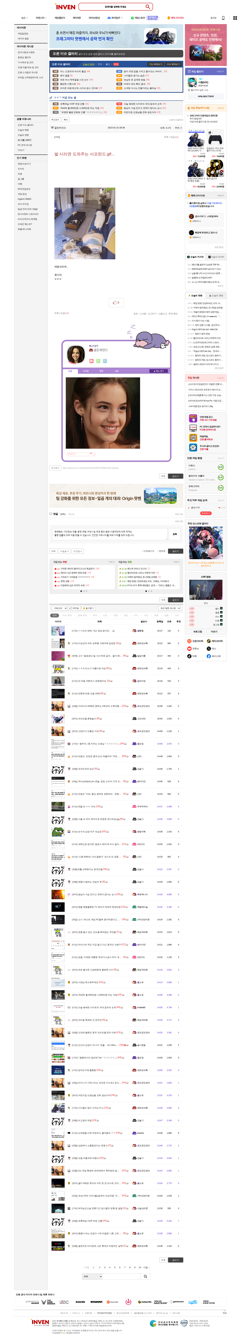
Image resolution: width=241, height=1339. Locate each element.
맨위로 (162, 551)
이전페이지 (148, 551)
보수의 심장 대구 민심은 (87, 831)
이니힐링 (98, 361)
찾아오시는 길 (162, 1313)
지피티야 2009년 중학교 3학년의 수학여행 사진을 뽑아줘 (103, 706)
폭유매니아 (142, 894)
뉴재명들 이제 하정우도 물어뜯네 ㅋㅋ (93, 1133)
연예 (82, 615)
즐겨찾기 (90, 608)
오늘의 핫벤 (23, 130)
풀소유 (140, 982)
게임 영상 (22, 194)
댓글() (174, 137)
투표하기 (206, 513)
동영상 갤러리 (24, 57)
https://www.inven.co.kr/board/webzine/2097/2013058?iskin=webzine (91, 468)
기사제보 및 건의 (25, 62)
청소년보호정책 (122, 1313)
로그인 (213, 18)
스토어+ (220, 108)
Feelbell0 (141, 1007)
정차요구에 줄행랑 (84, 1070)
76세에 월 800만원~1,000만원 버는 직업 (94, 995)
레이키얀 (141, 781)
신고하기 (152, 313)
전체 (54, 615)
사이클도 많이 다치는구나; (88, 1108)
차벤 (20, 174)
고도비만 (141, 718)
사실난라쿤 (142, 1208)
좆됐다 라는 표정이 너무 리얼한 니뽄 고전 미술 (98, 1233)
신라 (139, 756)
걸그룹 (21, 179)
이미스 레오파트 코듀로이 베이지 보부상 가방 (206, 389)
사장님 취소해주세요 (85, 982)
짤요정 (140, 743)
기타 (177, 615)
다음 (145, 1267)
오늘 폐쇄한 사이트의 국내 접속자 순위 (94, 1007)
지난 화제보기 (155, 64)
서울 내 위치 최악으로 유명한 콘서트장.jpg (95, 819)
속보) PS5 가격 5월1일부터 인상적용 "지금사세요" (99, 1196)
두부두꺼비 (142, 806)
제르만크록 (142, 643)
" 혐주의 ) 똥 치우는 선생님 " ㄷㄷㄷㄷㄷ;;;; (96, 743)
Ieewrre (140, 1133)
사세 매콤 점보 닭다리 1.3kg (200, 406)
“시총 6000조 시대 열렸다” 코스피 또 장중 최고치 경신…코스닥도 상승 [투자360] (114, 857)
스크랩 (143, 313)
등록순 (63, 514)
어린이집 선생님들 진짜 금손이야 (91, 1095)
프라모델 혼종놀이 (84, 718)
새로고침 (179, 514)
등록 (175, 534)
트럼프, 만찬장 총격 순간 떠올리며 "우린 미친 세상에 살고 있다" (106, 756)
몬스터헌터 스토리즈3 (28, 214)
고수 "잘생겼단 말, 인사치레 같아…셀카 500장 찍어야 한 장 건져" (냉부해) (111, 656)
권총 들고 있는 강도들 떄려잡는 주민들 (94, 932)
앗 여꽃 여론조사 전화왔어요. (89, 681)
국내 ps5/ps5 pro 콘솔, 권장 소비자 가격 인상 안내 (99, 781)
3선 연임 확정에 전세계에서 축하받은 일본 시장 (98, 1170)
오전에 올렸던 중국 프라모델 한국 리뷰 (94, 1032)
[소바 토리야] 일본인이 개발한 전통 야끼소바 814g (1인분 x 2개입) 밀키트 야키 (206, 384)
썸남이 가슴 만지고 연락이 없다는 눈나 (94, 894)
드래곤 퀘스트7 (25, 224)
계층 (156, 615)
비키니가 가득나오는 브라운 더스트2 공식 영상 (98, 1083)
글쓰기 (175, 600)
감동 (166, 615)
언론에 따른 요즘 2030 (86, 693)
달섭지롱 (141, 656)
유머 (95, 615)
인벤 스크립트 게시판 (28, 72)
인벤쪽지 (91, 361)
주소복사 (55, 468)
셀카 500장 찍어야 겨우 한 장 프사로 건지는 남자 (99, 1183)
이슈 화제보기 (173, 64)
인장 (70, 371)
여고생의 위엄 (82, 1120)
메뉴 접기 (158, 371)
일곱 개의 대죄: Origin (28, 209)
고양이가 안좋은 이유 (85, 731)
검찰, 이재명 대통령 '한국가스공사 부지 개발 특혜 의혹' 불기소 (105, 957)
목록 (166, 137)
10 (140, 1267)
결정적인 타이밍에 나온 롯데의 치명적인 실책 (97, 1246)
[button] (81, 591)
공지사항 (176, 1313)
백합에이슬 (142, 907)
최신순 (71, 514)
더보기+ (112, 562)
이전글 (76, 551)
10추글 (76, 608)
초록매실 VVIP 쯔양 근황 (87, 1221)
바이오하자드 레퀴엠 (27, 219)
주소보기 (55, 120)
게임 (126, 615)
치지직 (21, 169)
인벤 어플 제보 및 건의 (28, 67)
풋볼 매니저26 (24, 229)
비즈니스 (76, 1313)
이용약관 (88, 1313)
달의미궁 (141, 681)
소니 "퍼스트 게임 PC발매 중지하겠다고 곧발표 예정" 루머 (103, 919)
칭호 (117, 371)
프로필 (86, 371)
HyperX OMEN (24, 199)
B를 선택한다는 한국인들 (87, 869)
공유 (136, 313)
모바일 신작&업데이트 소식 (30, 77)
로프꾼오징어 (143, 706)
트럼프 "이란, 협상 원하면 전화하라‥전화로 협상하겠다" (102, 794)
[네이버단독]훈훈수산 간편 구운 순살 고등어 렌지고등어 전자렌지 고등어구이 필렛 (206, 395)
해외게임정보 (24, 189)
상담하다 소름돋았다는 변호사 (90, 1145)
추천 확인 (173, 313)
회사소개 (64, 1313)
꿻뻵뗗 (140, 630)
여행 (20, 184)
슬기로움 (141, 1045)
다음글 (63, 551)
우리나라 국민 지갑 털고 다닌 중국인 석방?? (96, 944)
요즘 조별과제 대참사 (85, 1158)
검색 (146, 1276)
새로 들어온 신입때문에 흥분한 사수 (92, 970)
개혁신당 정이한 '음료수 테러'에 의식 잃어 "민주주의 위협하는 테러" (108, 844)
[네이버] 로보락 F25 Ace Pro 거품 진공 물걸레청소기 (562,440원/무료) (206, 400)
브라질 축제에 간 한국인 (87, 1020)
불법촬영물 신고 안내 (142, 1313)
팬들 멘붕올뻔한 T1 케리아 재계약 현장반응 (96, 907)
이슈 (67, 615)
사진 (146, 615)
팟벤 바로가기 (24, 164)
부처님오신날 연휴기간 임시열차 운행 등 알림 (97, 1208)
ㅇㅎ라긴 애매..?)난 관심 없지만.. (91, 630)
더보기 (104, 361)
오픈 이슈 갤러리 (25, 125)
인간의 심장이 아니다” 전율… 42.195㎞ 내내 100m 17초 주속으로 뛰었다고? (112, 1045)
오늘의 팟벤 (23, 135)
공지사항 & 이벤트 (26, 52)
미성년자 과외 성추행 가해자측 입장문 (93, 643)
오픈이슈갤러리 (176, 120)
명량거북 (141, 831)
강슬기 (140, 769)
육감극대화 (142, 932)
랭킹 (101, 371)
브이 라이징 (23, 204)
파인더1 (141, 844)
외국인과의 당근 (83, 769)
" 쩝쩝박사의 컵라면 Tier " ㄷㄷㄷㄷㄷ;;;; (94, 1057)
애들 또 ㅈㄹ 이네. (84, 806)
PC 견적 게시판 (25, 145)
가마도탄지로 (143, 919)
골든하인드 (58, 127)
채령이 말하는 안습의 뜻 (87, 882)
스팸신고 (162, 313)
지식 (136, 615)
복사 (66, 120)
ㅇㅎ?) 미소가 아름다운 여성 (89, 668)
